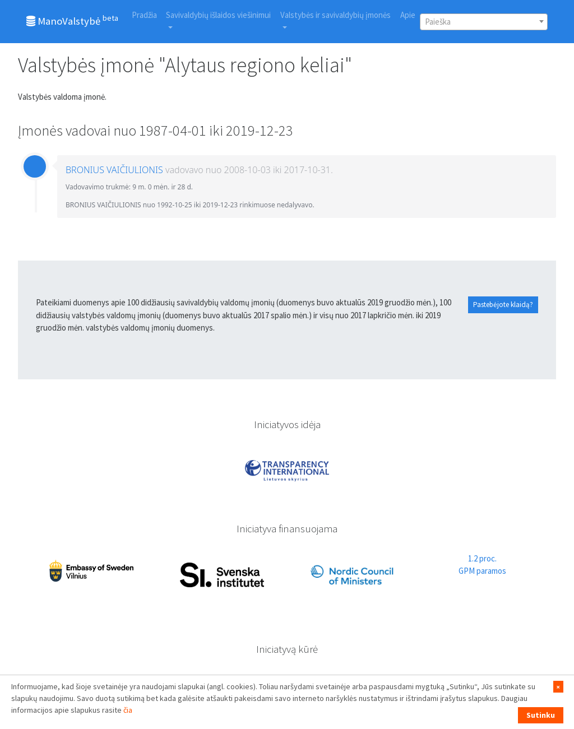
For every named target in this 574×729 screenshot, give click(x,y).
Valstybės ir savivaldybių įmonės (335, 15)
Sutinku (540, 715)
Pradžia (144, 15)
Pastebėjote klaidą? (503, 304)
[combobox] (484, 21)
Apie (407, 15)
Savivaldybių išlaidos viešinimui (218, 15)
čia (127, 710)
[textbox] (483, 22)
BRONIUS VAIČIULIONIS (114, 170)
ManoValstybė (72, 20)
